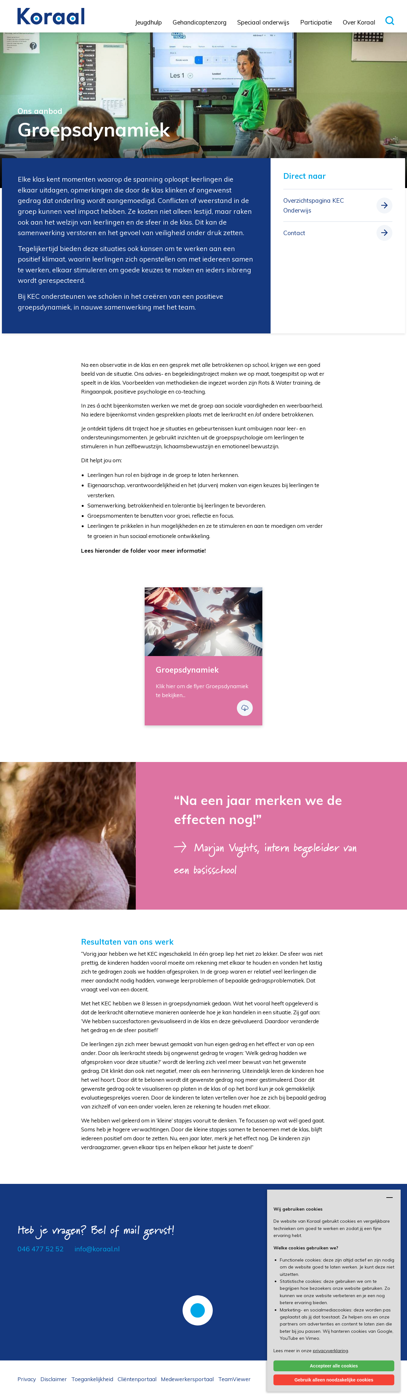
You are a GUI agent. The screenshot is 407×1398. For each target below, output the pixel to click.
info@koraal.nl (97, 1249)
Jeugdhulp (148, 22)
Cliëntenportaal (137, 1379)
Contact (294, 233)
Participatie (316, 22)
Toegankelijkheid (92, 1379)
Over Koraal (359, 22)
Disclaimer (53, 1379)
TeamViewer (234, 1379)
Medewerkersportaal (187, 1379)
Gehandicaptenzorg (199, 22)
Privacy (26, 1379)
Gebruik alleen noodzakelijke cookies (333, 1379)
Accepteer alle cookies (334, 1365)
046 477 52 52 (40, 1249)
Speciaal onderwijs (263, 22)
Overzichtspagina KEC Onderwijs (313, 205)
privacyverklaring (330, 1350)
